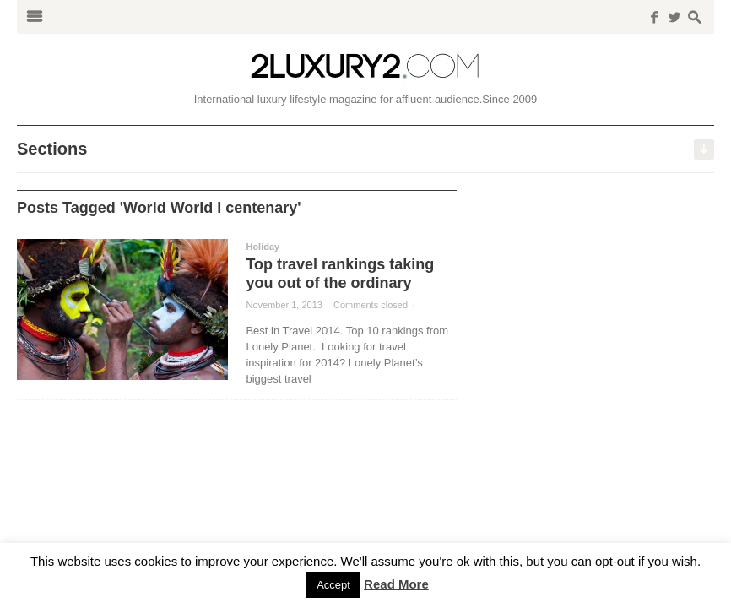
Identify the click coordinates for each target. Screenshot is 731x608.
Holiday (262, 247)
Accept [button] (333, 584)
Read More (396, 584)
